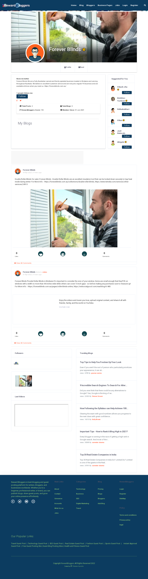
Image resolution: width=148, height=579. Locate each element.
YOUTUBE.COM (64, 307)
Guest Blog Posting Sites (53, 546)
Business (80, 494)
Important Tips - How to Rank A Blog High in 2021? (104, 431)
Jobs (117, 5)
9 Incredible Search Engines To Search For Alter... (103, 385)
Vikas (121, 120)
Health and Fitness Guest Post (76, 546)
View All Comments (22, 263)
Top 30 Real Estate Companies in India (98, 455)
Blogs (100, 494)
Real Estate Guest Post (74, 544)
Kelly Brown (96, 419)
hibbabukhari (123, 109)
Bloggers (90, 5)
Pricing (100, 489)
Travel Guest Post (18, 544)
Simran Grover (97, 396)
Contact (57, 494)
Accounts (58, 503)
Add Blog (101, 503)
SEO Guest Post (56, 544)
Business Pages (105, 5)
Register (134, 5)
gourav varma (96, 373)
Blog (81, 5)
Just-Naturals (121, 132)
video (44, 272)
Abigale (122, 142)
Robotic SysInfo (77, 566)
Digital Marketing (82, 503)
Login (125, 5)
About (56, 489)
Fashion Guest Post (94, 544)
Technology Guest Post (37, 544)
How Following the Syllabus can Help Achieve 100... (104, 408)
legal (121, 525)
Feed (81, 67)
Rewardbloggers (67, 563)
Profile (67, 67)
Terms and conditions (128, 515)
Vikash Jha (122, 88)
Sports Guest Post (112, 544)
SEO (77, 499)
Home (73, 5)
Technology (80, 489)
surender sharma (98, 442)
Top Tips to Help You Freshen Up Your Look (100, 362)
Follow (22, 96)
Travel (78, 508)
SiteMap (123, 499)
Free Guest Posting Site (31, 546)
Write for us (58, 508)
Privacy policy (125, 520)
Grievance (58, 499)
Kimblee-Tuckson (122, 99)
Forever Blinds (29, 170)
